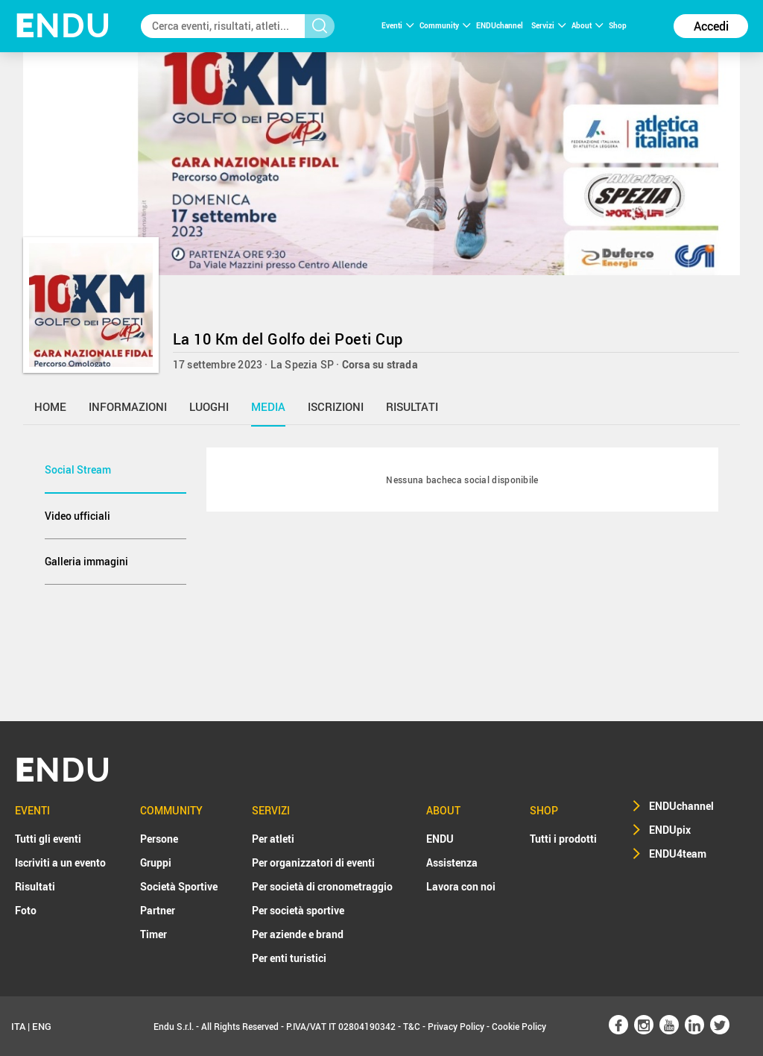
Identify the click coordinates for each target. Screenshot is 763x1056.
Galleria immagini (86, 561)
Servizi (548, 25)
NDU (63, 26)
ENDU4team (677, 853)
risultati (412, 406)
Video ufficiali (77, 516)
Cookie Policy (519, 1026)
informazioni (128, 406)
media (268, 406)
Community (445, 25)
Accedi (711, 26)
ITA (18, 1026)
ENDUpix (670, 830)
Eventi (398, 25)
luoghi (209, 406)
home (50, 406)
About (587, 25)
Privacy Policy (456, 1026)
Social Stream (78, 469)
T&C (411, 1026)
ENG (41, 1026)
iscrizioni (336, 406)
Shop (618, 25)
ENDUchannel (500, 25)
